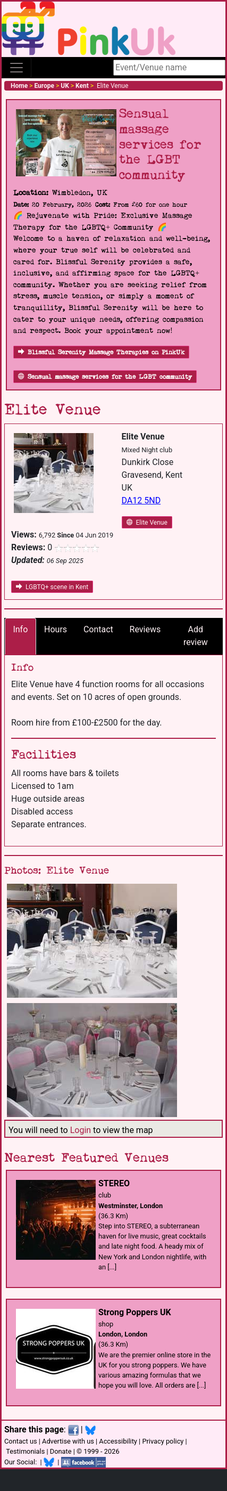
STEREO (114, 1183)
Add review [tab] (195, 635)
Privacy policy (162, 1441)
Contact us (20, 1441)
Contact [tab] (98, 629)
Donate (61, 1451)
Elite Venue (147, 522)
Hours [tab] (55, 629)
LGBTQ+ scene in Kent (52, 587)
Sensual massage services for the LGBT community (105, 376)
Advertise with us (68, 1441)
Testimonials (25, 1451)
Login (80, 1130)
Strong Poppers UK (134, 1312)
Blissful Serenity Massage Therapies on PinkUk (101, 352)
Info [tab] (20, 629)
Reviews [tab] (145, 629)
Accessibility (118, 1441)
